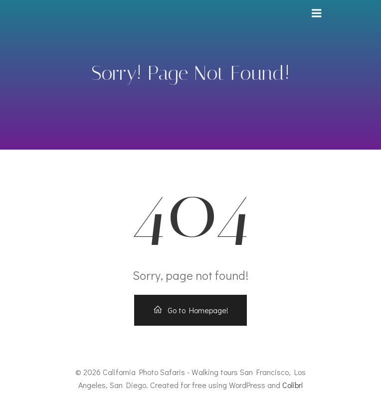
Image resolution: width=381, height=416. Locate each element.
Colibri (292, 385)
